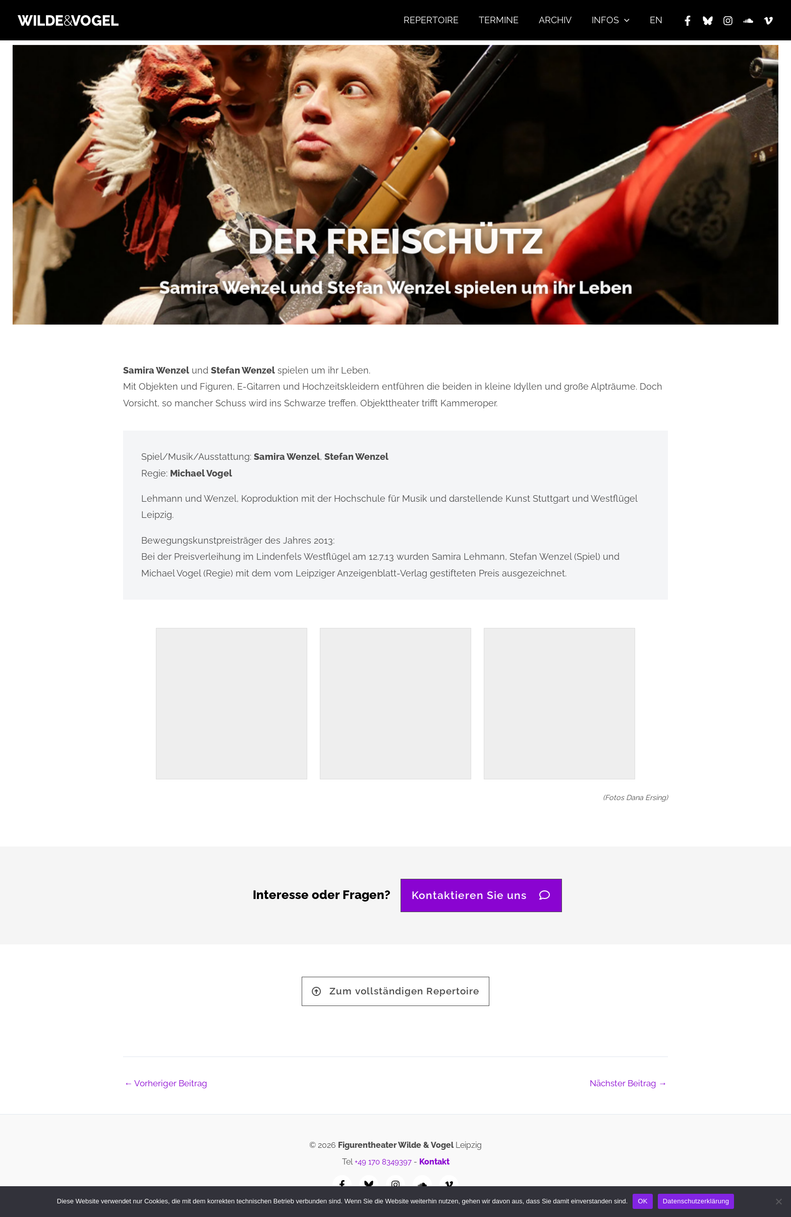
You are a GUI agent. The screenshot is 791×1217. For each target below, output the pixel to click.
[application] (627, 20)
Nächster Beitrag (625, 1087)
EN (657, 20)
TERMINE (506, 20)
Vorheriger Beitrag (168, 1087)
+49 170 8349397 (383, 1162)
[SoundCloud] (748, 21)
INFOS (614, 20)
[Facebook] (688, 21)
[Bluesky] (708, 21)
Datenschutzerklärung (696, 1201)
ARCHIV (560, 20)
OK (642, 1201)
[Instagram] (728, 21)
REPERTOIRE (440, 20)
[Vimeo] (768, 21)
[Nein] (778, 1201)
